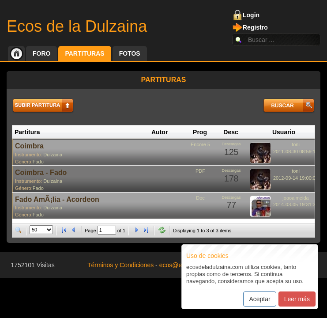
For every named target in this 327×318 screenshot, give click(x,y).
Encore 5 (200, 144)
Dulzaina (52, 154)
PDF (200, 171)
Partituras (84, 53)
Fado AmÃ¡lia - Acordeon (57, 199)
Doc (200, 198)
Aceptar (259, 299)
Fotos (129, 53)
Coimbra (29, 146)
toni (296, 144)
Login (251, 15)
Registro (255, 27)
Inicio (16, 53)
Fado (38, 161)
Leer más (297, 299)
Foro (41, 53)
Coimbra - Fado (41, 172)
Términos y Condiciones (120, 265)
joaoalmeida (295, 198)
